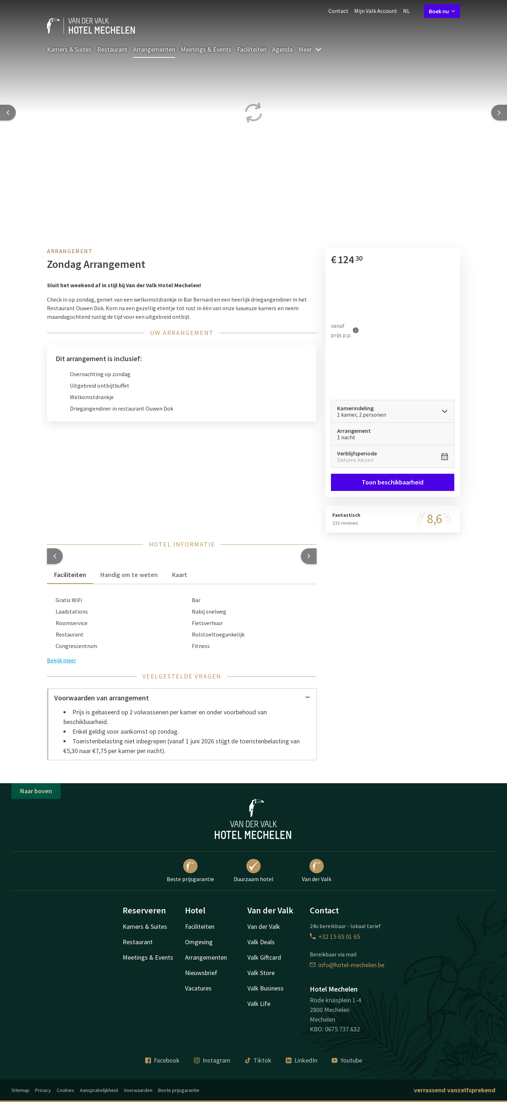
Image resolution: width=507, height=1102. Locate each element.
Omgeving (199, 942)
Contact (338, 10)
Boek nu (442, 11)
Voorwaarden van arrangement (182, 697)
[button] (55, 556)
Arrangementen (154, 49)
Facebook (162, 1060)
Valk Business (265, 988)
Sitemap (20, 1090)
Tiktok (258, 1060)
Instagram (212, 1060)
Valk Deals (261, 942)
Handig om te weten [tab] (129, 575)
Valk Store (261, 973)
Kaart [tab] (179, 575)
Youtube (347, 1060)
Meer (310, 49)
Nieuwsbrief (201, 973)
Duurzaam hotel (254, 871)
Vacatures (198, 988)
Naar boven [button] (36, 791)
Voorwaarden (138, 1090)
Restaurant (112, 49)
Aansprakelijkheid (99, 1090)
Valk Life (258, 1003)
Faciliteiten (251, 49)
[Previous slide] (8, 112)
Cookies (65, 1090)
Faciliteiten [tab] (70, 575)
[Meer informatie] (356, 330)
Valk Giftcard (264, 957)
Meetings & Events (206, 49)
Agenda (282, 49)
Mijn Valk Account (375, 10)
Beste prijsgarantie (190, 871)
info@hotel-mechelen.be (347, 965)
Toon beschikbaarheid (392, 482)
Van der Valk (316, 871)
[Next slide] (499, 112)
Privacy (43, 1090)
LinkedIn (301, 1060)
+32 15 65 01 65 (335, 936)
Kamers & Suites (69, 49)
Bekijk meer (61, 660)
